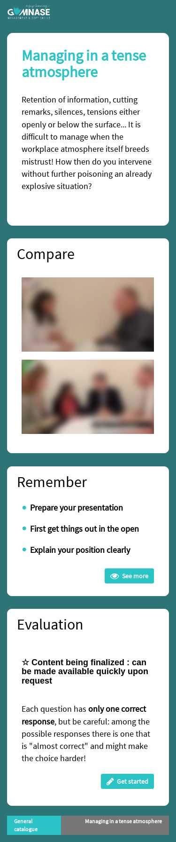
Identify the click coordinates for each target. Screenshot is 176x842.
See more (129, 576)
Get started (127, 781)
